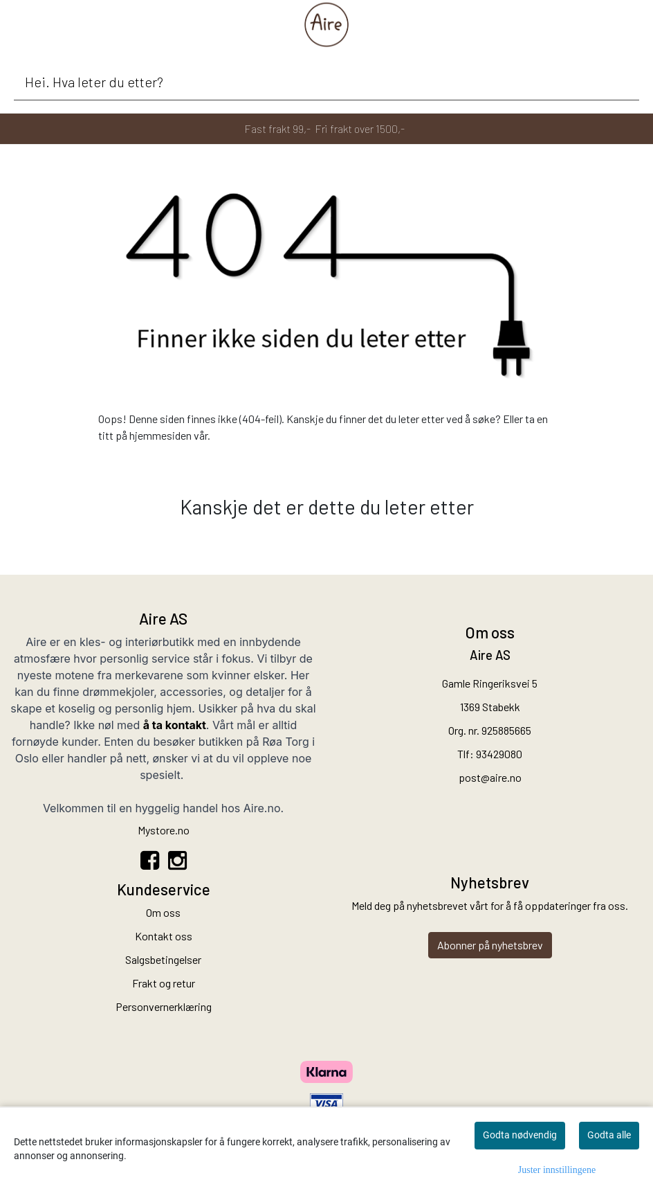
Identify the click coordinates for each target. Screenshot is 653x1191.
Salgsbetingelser (163, 959)
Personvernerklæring (164, 1006)
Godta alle (609, 1134)
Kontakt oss (163, 935)
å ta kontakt (174, 725)
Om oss (163, 912)
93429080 (499, 753)
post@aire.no (490, 777)
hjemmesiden (160, 435)
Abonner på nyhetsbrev (490, 944)
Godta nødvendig (520, 1134)
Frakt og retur (163, 982)
